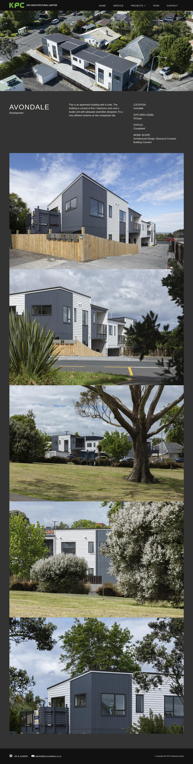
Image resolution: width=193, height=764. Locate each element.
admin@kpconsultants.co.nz (46, 756)
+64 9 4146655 (18, 756)
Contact (172, 5)
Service (118, 5)
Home (102, 5)
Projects (138, 5)
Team (156, 5)
